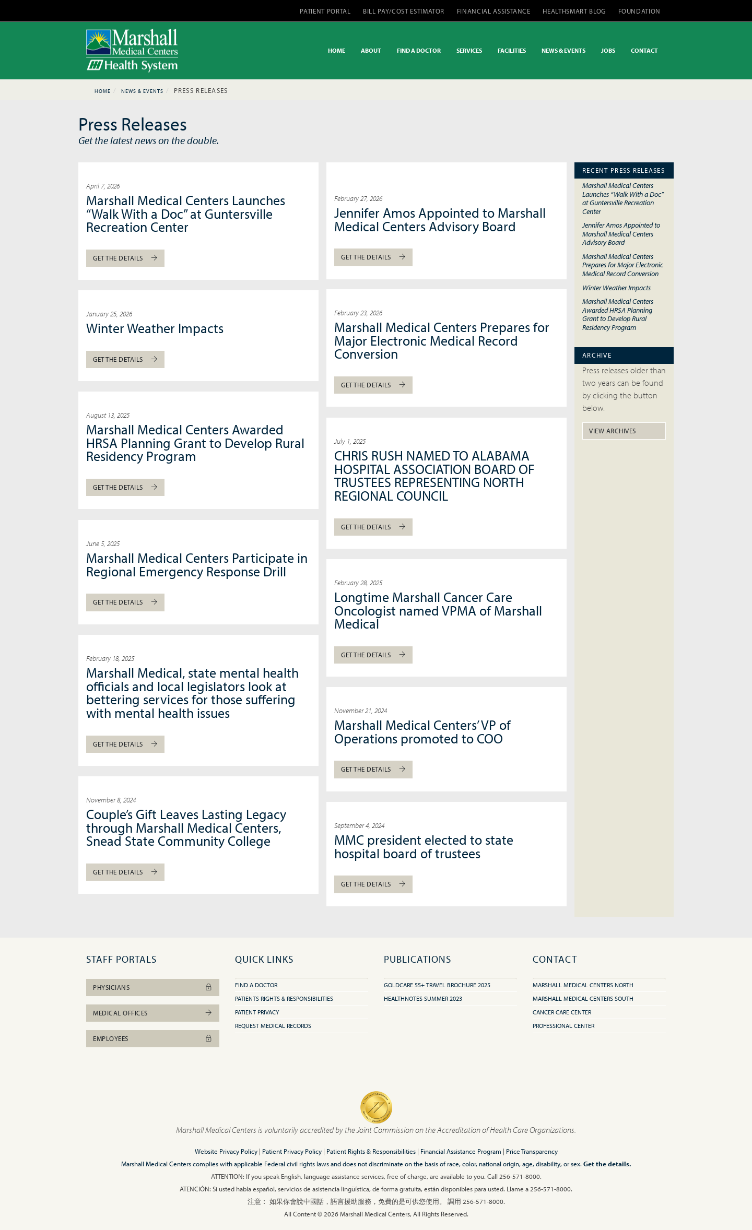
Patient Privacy (257, 1012)
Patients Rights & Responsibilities (284, 998)
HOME (336, 50)
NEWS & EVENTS (563, 50)
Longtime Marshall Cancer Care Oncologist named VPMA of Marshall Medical (438, 610)
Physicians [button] (153, 987)
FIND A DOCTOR (419, 50)
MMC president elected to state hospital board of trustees (423, 846)
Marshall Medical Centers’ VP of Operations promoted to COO (422, 731)
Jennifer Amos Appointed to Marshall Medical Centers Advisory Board (440, 219)
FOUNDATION (639, 11)
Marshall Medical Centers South (583, 998)
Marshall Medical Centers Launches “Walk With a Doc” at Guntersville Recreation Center (185, 213)
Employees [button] (153, 1038)
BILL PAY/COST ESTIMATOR (403, 11)
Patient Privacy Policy (292, 1151)
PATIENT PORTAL (325, 11)
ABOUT (371, 50)
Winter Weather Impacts (155, 328)
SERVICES (469, 50)
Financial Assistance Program (460, 1151)
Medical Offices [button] (153, 1013)
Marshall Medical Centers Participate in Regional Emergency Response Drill (197, 564)
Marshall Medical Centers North (583, 985)
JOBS (608, 50)
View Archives (612, 431)
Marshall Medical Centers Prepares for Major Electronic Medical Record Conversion (441, 340)
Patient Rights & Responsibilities (371, 1151)
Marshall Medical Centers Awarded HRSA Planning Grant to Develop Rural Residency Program (195, 443)
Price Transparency (532, 1151)
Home (103, 91)
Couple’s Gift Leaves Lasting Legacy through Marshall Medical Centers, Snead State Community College (186, 827)
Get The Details (125, 258)
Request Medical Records (273, 1026)
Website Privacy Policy (226, 1151)
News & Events (142, 91)
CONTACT (644, 50)
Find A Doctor (256, 985)
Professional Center (563, 1026)
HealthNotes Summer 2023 (423, 998)
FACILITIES (512, 50)
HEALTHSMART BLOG (574, 11)
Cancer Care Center (562, 1012)
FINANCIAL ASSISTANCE (494, 11)
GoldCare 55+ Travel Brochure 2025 (437, 985)
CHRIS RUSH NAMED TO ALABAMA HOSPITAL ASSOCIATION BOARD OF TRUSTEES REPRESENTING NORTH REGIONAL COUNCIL (434, 475)
